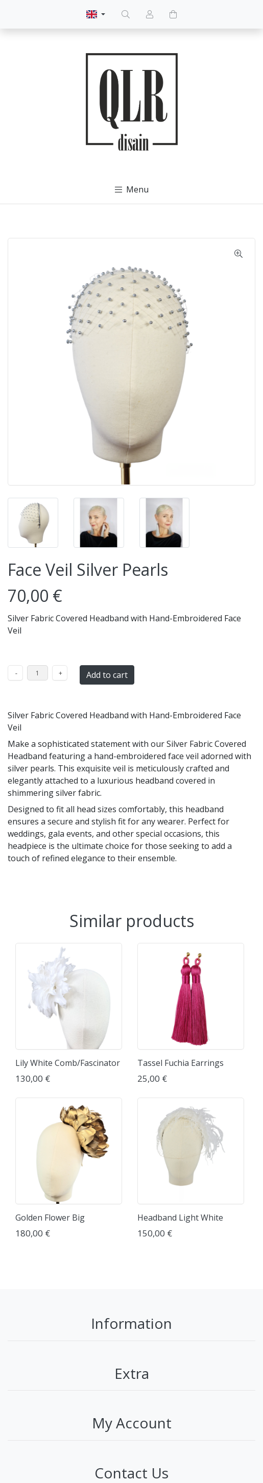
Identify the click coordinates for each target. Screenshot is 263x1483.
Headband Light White (180, 1217)
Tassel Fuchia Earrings (180, 1062)
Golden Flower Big (50, 1217)
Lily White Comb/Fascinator (67, 1062)
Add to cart (107, 674)
